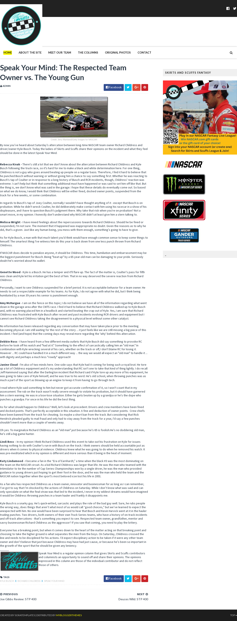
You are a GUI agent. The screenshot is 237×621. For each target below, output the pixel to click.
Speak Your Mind (54, 581)
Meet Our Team (59, 52)
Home (7, 52)
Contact (144, 52)
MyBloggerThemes (69, 615)
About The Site (30, 52)
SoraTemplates (25, 615)
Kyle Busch (7, 581)
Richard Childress (29, 581)
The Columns (88, 52)
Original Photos (118, 52)
